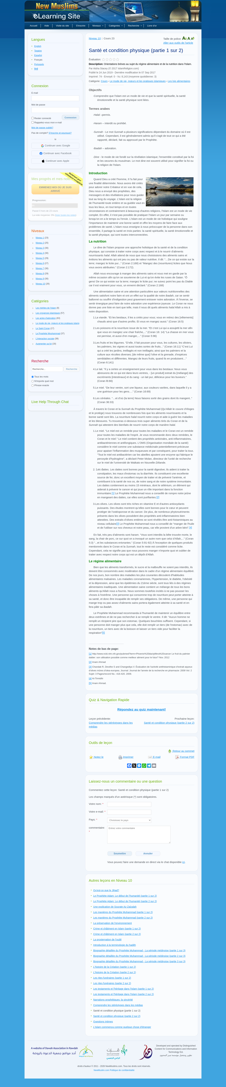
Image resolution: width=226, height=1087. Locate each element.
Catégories (116, 25)
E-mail (34, 93)
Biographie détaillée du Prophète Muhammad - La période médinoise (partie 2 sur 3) (139, 956)
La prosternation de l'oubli (107, 939)
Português (39, 64)
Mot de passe (38, 104)
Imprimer (125, 756)
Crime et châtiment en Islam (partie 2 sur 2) (117, 934)
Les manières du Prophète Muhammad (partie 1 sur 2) (123, 912)
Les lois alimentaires (179, 81)
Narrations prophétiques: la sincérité (113, 999)
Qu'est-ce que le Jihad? (106, 890)
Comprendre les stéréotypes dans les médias (118, 1005)
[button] (33, 238)
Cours (104, 81)
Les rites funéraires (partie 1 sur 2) (112, 977)
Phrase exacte (40, 385)
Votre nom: (96, 803)
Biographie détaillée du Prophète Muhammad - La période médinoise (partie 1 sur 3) (139, 950)
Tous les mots (39, 376)
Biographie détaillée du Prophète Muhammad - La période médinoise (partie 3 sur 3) (139, 961)
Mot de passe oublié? (42, 127)
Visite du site (62, 25)
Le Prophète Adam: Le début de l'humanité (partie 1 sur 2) (125, 895)
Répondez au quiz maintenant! (141, 709)
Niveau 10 (95, 38)
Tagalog (38, 51)
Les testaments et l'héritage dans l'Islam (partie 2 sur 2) (123, 994)
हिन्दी (36, 69)
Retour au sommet (181, 750)
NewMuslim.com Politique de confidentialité (114, 1070)
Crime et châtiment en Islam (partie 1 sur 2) (117, 928)
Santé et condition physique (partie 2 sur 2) (169, 722)
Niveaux (97, 25)
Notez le (96, 756)
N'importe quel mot (42, 381)
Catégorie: (94, 81)
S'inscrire (80, 25)
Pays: (93, 819)
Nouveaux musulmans (57, 12)
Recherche (135, 25)
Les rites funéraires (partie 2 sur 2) (112, 983)
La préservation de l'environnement (112, 923)
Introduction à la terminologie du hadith (114, 945)
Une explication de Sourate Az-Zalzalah (114, 906)
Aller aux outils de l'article (178, 42)
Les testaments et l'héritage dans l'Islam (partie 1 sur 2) (123, 988)
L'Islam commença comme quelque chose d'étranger (122, 1027)
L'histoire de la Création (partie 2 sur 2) (114, 972)
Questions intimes (103, 1021)
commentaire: (97, 829)
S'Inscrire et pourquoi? (60, 133)
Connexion (70, 117)
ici (183, 862)
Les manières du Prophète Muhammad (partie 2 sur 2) (123, 917)
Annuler (148, 853)
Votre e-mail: (97, 811)
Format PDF (184, 756)
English (37, 46)
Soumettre (120, 853)
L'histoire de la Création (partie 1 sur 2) (114, 966)
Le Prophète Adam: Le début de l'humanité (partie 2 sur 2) (125, 901)
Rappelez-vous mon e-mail (46, 122)
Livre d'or (152, 25)
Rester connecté (41, 118)
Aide (46, 25)
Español (38, 55)
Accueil (33, 25)
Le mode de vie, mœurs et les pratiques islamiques (138, 81)
